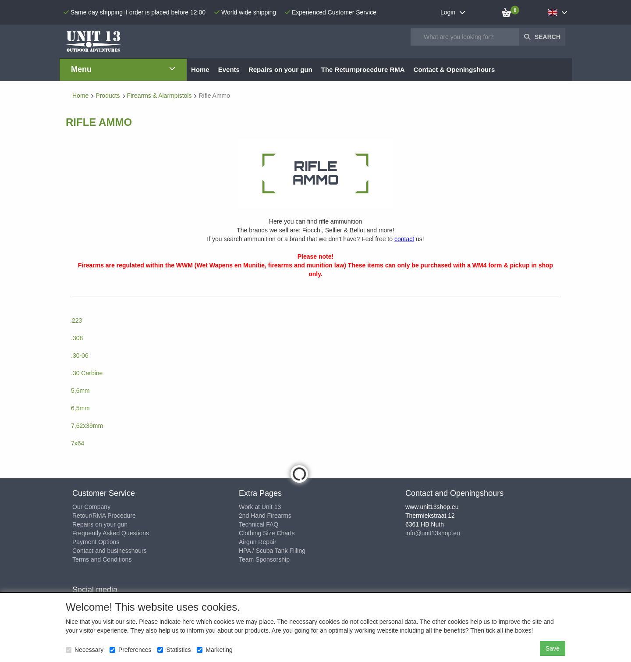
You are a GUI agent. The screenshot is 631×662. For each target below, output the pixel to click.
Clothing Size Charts (267, 533)
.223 (76, 320)
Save (553, 648)
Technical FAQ (258, 524)
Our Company (91, 506)
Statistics (174, 649)
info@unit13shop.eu (432, 533)
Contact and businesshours (109, 550)
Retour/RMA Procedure (104, 515)
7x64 (77, 443)
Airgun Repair (258, 541)
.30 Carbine (87, 373)
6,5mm (80, 408)
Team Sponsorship (264, 559)
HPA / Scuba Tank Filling (272, 550)
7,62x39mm (87, 425)
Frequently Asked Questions (110, 533)
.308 (77, 338)
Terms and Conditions (101, 559)
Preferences (130, 649)
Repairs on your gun (100, 524)
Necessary (84, 649)
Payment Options (95, 541)
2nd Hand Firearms (265, 515)
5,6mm (80, 390)
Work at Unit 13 (260, 506)
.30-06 (80, 355)
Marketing (214, 649)
